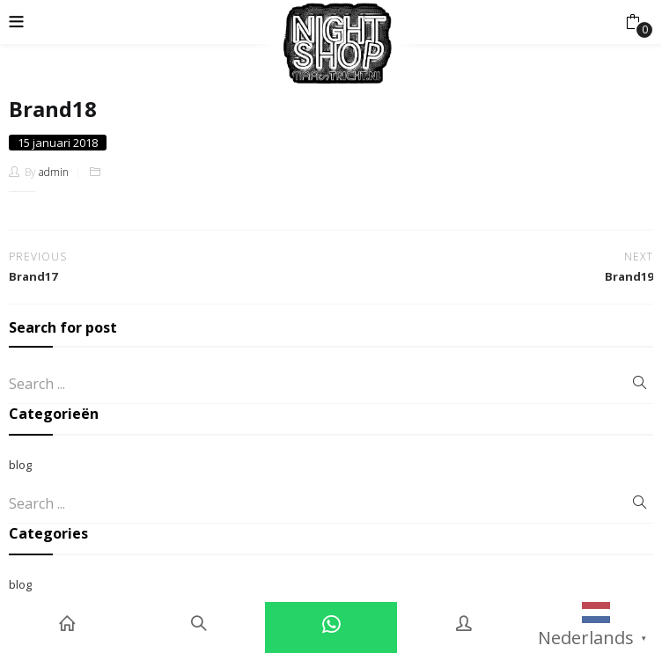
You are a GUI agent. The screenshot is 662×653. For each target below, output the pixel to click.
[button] (632, 22)
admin (54, 172)
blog (20, 465)
